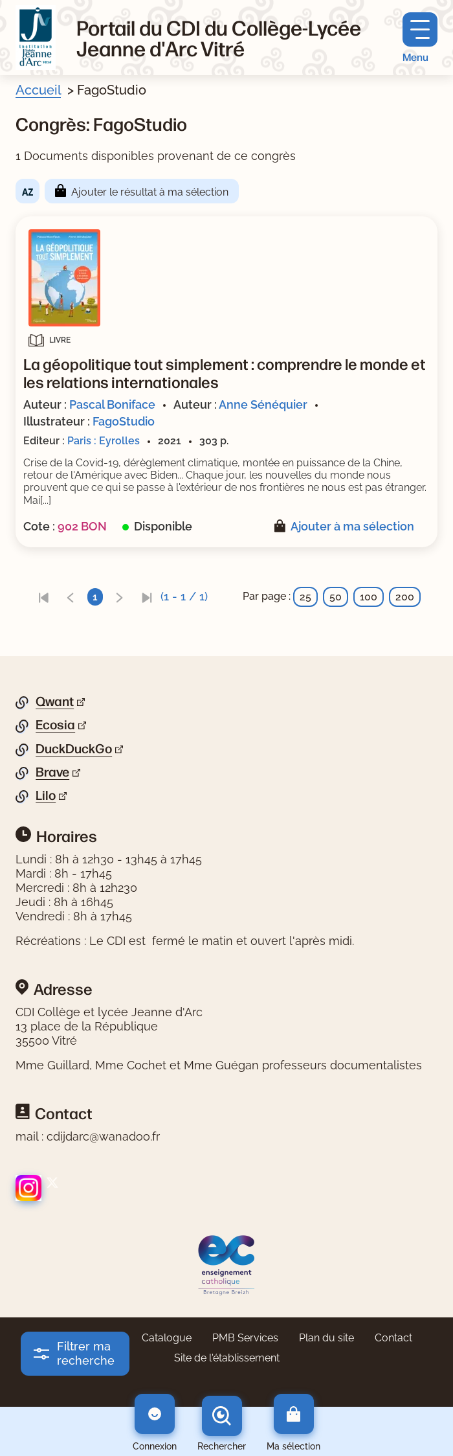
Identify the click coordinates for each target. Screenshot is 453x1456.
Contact (393, 1338)
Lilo (46, 795)
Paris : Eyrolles (103, 441)
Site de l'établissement (227, 1358)
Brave (52, 772)
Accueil (38, 90)
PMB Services (245, 1338)
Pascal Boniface (112, 404)
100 (368, 597)
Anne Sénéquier (263, 404)
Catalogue (167, 1338)
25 (305, 597)
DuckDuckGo (74, 748)
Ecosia (55, 725)
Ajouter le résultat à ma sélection (149, 192)
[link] (43, 597)
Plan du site (326, 1338)
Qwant (55, 701)
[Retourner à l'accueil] (36, 37)
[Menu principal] (420, 37)
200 (404, 597)
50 (335, 597)
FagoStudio (124, 421)
